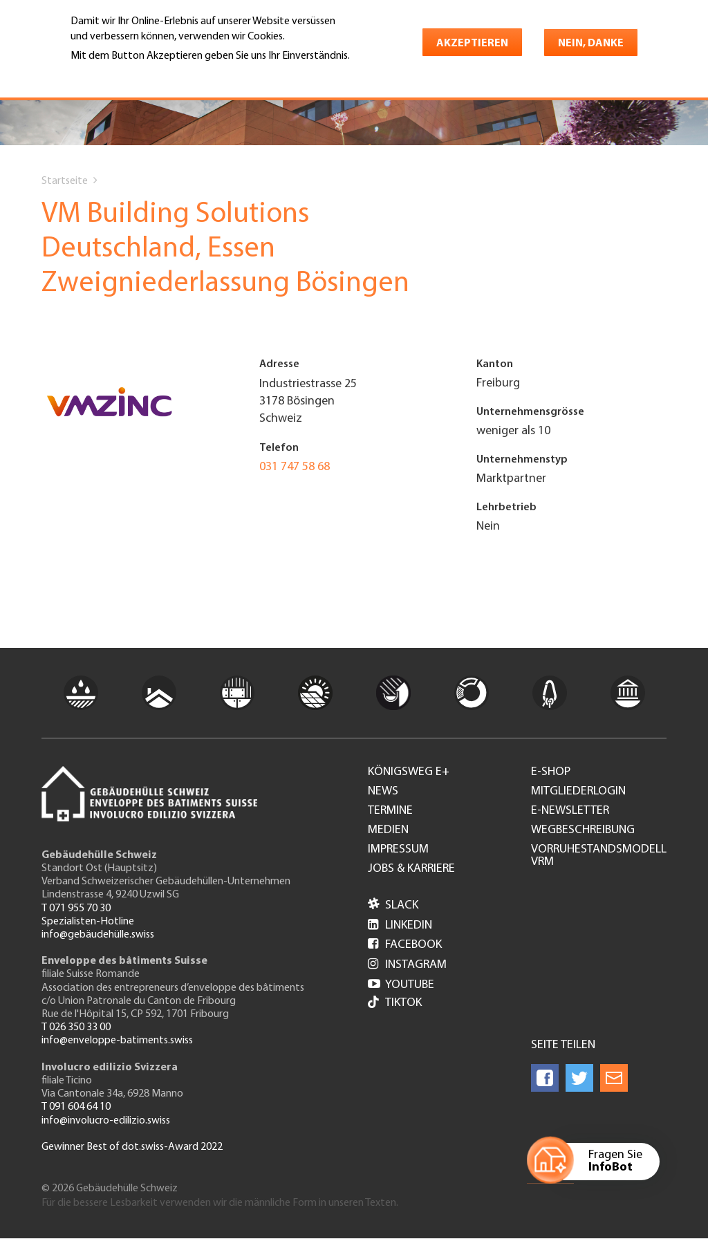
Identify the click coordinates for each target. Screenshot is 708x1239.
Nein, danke (591, 43)
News (383, 791)
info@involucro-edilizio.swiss (105, 1120)
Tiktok (395, 1004)
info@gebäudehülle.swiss (97, 934)
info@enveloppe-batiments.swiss (117, 1040)
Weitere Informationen (130, 75)
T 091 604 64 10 (76, 1106)
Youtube (401, 984)
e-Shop (550, 772)
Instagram (407, 964)
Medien (388, 830)
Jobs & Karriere (411, 869)
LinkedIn (400, 925)
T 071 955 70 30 (76, 908)
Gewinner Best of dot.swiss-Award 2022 (132, 1147)
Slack (393, 905)
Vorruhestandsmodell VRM (599, 856)
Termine (390, 811)
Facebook (405, 944)
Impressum (398, 850)
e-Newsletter (570, 811)
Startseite (64, 181)
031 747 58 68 (294, 467)
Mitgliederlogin (578, 791)
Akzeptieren (472, 43)
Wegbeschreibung (583, 830)
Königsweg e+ (408, 772)
